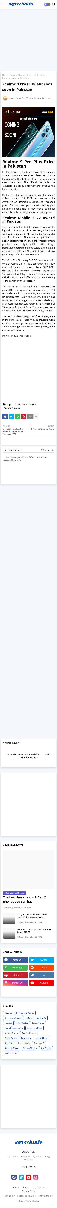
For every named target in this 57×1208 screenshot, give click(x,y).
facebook (17, 959)
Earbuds (28, 1018)
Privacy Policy (28, 1191)
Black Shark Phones (13, 1018)
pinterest (17, 975)
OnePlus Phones (29, 1033)
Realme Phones (18, 74)
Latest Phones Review (25, 404)
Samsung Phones (12, 1048)
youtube (44, 982)
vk (44, 975)
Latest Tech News (34, 1028)
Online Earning (11, 1038)
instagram (17, 982)
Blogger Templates (26, 1195)
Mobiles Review (11, 1033)
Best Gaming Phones (25, 1013)
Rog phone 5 (39, 1043)
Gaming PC (41, 1018)
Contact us (38, 1187)
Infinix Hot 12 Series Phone (16, 335)
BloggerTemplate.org (28, 1200)
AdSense (8, 1013)
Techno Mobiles (30, 1048)
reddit (44, 967)
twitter (43, 959)
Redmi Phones (24, 1043)
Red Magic (9, 1043)
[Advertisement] (28, 40)
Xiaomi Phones (11, 1053)
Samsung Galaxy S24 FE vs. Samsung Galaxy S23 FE (34, 930)
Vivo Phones (46, 1048)
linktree (15, 990)
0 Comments (47, 450)
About (26, 1187)
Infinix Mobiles (22, 1023)
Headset (8, 1023)
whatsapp (17, 967)
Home (5, 74)
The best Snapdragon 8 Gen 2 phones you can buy (24, 899)
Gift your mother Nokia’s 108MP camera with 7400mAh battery (32, 916)
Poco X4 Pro (26, 1038)
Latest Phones (38, 1023)
